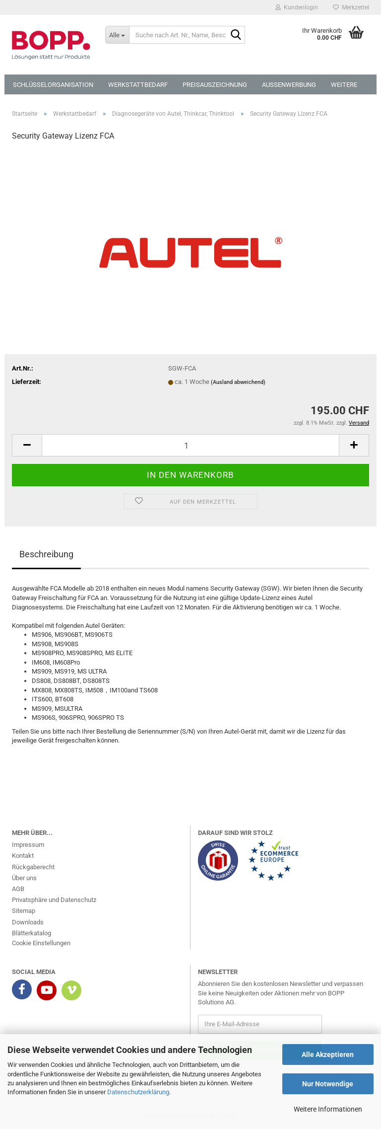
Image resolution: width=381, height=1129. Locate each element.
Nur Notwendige (327, 1084)
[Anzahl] (190, 445)
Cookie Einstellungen (41, 943)
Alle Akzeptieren (328, 1054)
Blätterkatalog (31, 933)
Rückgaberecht (33, 867)
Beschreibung (46, 554)
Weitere (344, 84)
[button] (27, 445)
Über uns (24, 878)
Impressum (28, 844)
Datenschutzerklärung (138, 1092)
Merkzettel (351, 7)
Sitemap (23, 910)
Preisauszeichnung (215, 84)
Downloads (28, 922)
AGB (18, 889)
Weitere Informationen (328, 1109)
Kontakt (23, 855)
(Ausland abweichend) (238, 382)
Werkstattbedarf (138, 84)
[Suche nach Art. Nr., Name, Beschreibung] (117, 35)
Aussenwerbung (289, 84)
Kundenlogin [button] (296, 7)
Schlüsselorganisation (53, 84)
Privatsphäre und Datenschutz (54, 899)
